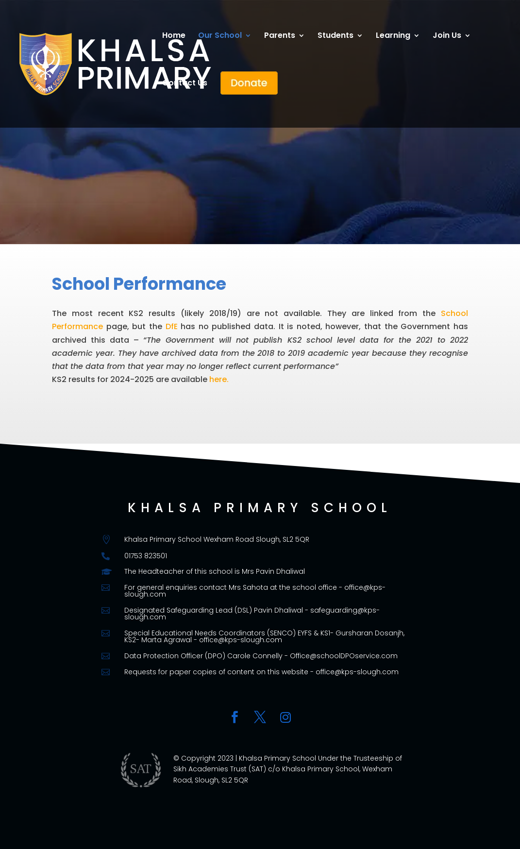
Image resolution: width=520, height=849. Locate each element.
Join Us (447, 36)
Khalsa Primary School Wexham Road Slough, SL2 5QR (216, 539)
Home (173, 36)
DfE (172, 326)
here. (219, 379)
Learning (393, 36)
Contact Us (184, 84)
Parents (279, 36)
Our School (220, 36)
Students (335, 36)
